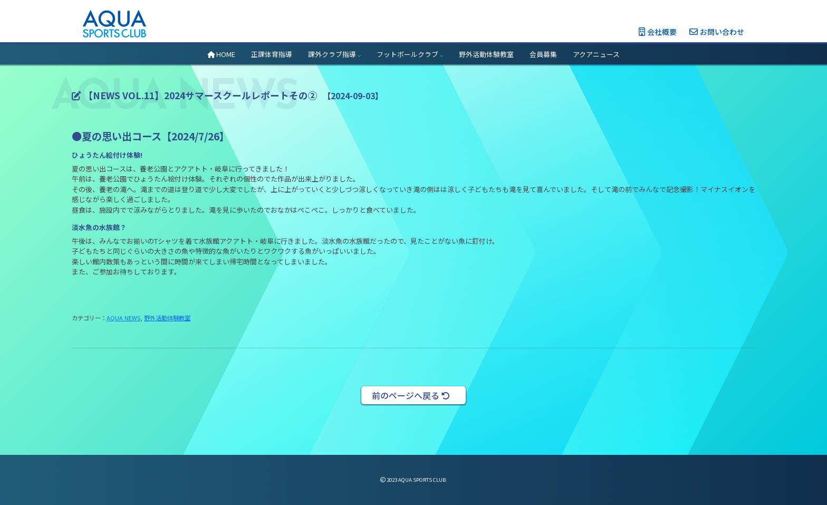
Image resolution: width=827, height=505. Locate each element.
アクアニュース (596, 54)
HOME (221, 54)
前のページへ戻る (411, 395)
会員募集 (543, 54)
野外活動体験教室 (486, 54)
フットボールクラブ (410, 54)
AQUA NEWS (123, 317)
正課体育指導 (271, 54)
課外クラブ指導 (334, 54)
